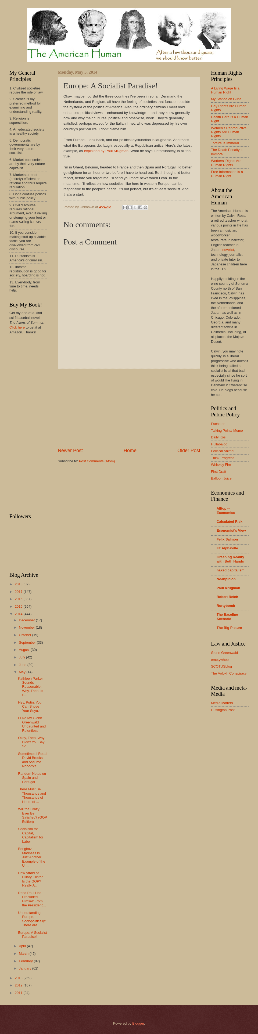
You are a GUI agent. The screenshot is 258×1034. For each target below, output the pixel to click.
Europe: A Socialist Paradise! (32, 935)
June (23, 665)
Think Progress (222, 458)
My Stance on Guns (226, 99)
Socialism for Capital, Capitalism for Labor (30, 835)
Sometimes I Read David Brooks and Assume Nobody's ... (32, 760)
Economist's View (231, 530)
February (26, 961)
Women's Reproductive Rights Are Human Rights (228, 132)
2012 (19, 985)
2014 (19, 614)
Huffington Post (223, 710)
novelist (228, 250)
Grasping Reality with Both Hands (230, 559)
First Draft (218, 472)
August (25, 650)
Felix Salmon (227, 539)
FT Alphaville (227, 548)
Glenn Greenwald (224, 653)
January (25, 968)
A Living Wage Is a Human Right (225, 90)
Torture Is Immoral (225, 143)
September (28, 642)
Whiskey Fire (221, 465)
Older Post (188, 450)
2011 (19, 993)
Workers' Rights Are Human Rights (226, 163)
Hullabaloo (219, 444)
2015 (19, 606)
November (27, 627)
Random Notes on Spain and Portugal (32, 778)
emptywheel (220, 660)
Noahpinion (226, 579)
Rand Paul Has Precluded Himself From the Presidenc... (32, 899)
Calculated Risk (229, 522)
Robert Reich (227, 597)
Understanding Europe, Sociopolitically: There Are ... (32, 919)
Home (130, 450)
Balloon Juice (221, 478)
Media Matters (222, 703)
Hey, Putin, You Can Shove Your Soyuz (29, 706)
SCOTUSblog (221, 666)
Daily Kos (218, 437)
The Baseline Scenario (227, 617)
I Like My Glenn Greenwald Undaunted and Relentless (32, 724)
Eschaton (218, 424)
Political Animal (222, 451)
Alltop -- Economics (226, 510)
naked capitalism (231, 570)
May (22, 672)
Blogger (138, 1023)
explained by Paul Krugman (106, 151)
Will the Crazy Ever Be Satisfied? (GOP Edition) (32, 815)
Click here (17, 327)
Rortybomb (226, 606)
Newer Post (70, 450)
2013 (19, 978)
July (22, 657)
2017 (19, 592)
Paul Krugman (228, 588)
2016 (19, 599)
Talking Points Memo (227, 430)
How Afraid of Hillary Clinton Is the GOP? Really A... (30, 879)
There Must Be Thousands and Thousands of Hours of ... (32, 795)
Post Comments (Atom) (97, 461)
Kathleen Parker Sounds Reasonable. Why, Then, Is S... (30, 686)
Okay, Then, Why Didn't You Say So (31, 742)
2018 (19, 584)
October (25, 635)
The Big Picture (229, 628)
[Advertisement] (129, 408)
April (23, 946)
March (24, 954)
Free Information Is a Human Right (227, 174)
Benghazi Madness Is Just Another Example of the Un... (31, 857)
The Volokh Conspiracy (228, 673)
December (27, 620)
